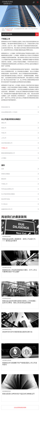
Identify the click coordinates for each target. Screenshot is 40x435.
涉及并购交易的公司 (6, 143)
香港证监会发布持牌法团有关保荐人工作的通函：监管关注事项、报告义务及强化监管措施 (19, 302)
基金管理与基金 (5, 199)
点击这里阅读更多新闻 (20, 407)
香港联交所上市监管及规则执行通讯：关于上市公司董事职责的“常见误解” (19, 271)
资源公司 (3, 128)
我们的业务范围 (9, 28)
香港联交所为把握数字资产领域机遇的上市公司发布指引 (19, 363)
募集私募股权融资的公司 (8, 153)
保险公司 (3, 122)
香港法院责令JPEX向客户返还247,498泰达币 (18, 394)
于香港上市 (4, 148)
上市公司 (3, 138)
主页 (3, 28)
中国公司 (3, 133)
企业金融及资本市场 (19, 28)
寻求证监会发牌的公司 (7, 189)
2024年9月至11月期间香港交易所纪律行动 (17, 332)
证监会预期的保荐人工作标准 (9, 112)
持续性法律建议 (5, 174)
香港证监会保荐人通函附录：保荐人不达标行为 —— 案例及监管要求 (18, 240)
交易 (2, 168)
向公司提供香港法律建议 (8, 194)
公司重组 (3, 158)
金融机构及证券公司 (6, 209)
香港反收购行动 (5, 107)
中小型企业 (4, 204)
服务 (26, 28)
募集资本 (3, 179)
